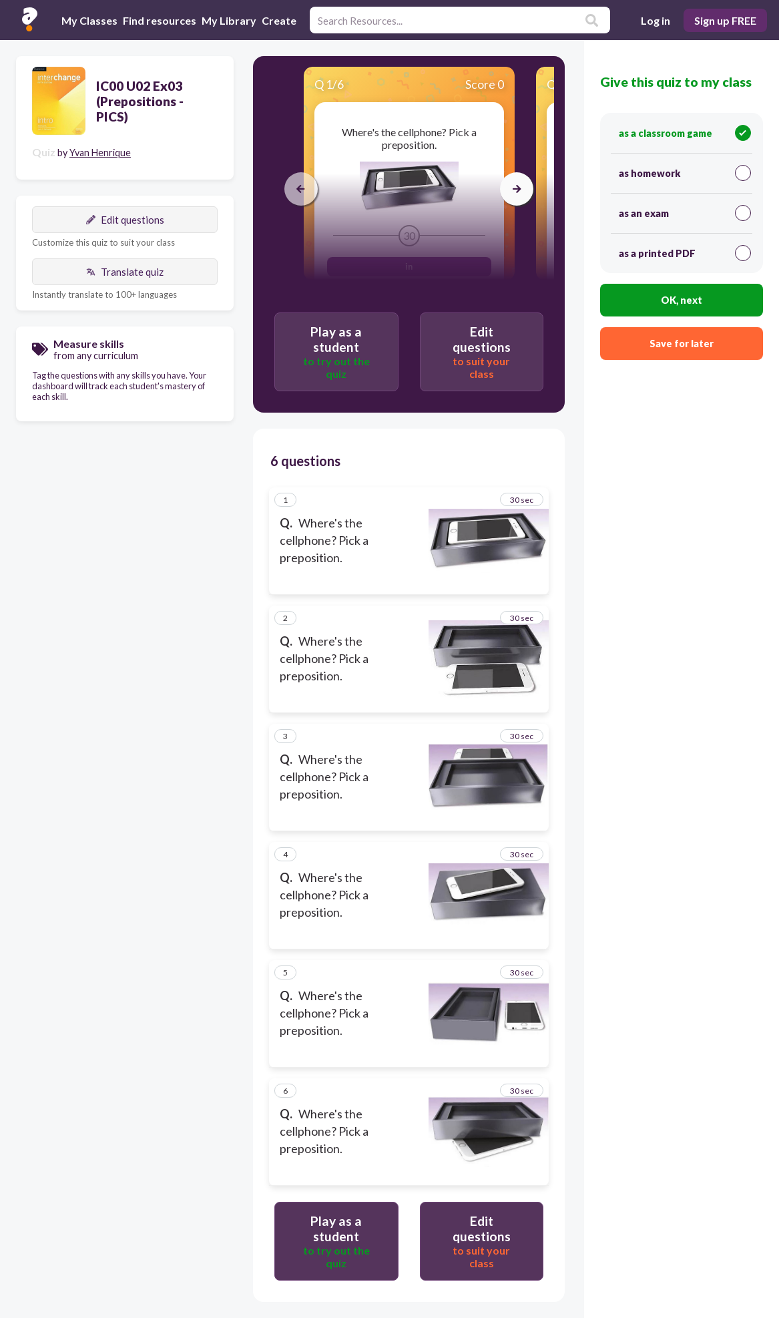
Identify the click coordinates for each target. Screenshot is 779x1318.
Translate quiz (125, 272)
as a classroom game (685, 133)
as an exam (685, 213)
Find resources (159, 20)
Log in (655, 20)
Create (279, 20)
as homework (685, 173)
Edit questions (125, 220)
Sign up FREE (725, 20)
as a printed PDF (685, 253)
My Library (229, 20)
